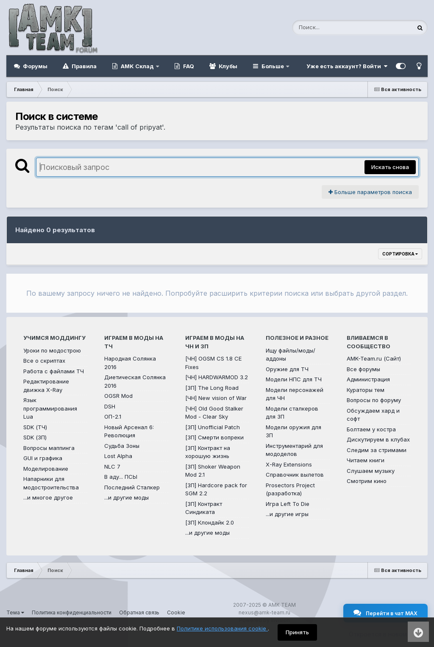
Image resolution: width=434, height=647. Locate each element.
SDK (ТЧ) (35, 427)
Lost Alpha (118, 456)
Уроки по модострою (52, 350)
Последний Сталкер (132, 487)
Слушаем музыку (371, 470)
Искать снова (390, 167)
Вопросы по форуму (374, 400)
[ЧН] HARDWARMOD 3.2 (216, 377)
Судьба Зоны (121, 445)
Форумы (34, 66)
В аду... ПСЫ (120, 476)
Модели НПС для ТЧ (294, 379)
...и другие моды (126, 497)
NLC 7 (112, 466)
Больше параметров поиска (370, 192)
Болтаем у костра (371, 429)
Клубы (227, 66)
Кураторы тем (365, 389)
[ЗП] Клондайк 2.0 (209, 522)
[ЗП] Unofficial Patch (212, 427)
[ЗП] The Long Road (212, 387)
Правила (83, 66)
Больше (272, 66)
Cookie (176, 612)
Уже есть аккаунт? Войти (346, 66)
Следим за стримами (376, 450)
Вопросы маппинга (49, 447)
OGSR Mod (118, 395)
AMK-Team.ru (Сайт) (374, 358)
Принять (297, 632)
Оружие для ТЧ (287, 369)
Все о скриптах (44, 360)
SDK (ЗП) (35, 437)
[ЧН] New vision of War (216, 397)
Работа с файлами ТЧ (53, 371)
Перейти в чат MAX (385, 612)
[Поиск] (336, 27)
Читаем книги (365, 460)
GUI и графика (42, 458)
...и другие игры (287, 514)
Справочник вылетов (295, 474)
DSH (109, 406)
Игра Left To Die (287, 503)
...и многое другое (48, 497)
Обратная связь (139, 612)
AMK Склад (137, 66)
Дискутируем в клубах (378, 439)
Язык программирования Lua (50, 408)
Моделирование (45, 468)
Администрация (368, 379)
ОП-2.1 (112, 416)
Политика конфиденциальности (71, 612)
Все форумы (363, 369)
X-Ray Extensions (289, 464)
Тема (15, 612)
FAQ (188, 66)
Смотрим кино (367, 481)
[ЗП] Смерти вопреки (214, 437)
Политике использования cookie (222, 628)
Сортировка (400, 253)
